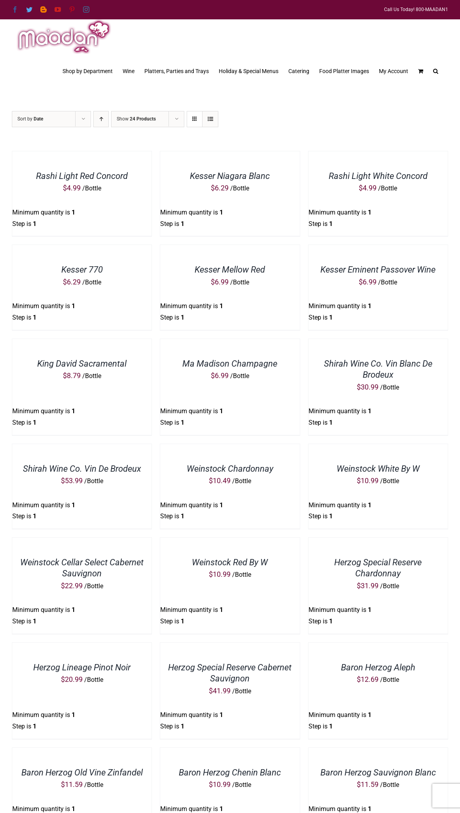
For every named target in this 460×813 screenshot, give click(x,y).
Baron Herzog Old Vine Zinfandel (82, 772)
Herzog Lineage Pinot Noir (82, 667)
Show (136, 119)
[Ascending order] (101, 119)
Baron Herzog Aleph (378, 667)
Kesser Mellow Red (230, 270)
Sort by (30, 119)
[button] (435, 70)
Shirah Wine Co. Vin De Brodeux (82, 469)
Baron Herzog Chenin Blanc (230, 772)
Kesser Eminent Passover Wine (377, 270)
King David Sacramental (82, 364)
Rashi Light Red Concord (82, 176)
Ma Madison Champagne (229, 364)
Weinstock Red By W (230, 562)
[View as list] (210, 119)
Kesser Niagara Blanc (230, 176)
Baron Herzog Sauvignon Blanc (378, 772)
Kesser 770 (82, 270)
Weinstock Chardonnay (230, 469)
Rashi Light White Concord (378, 176)
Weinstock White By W (378, 469)
